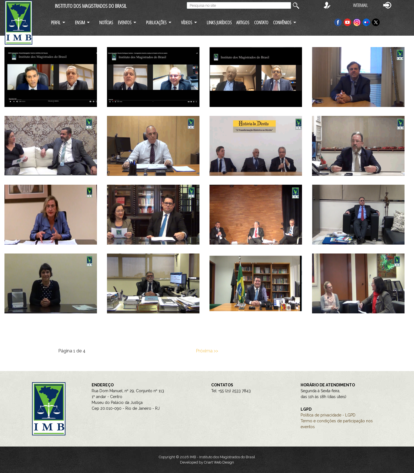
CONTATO (261, 22)
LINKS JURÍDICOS (219, 22)
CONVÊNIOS (282, 22)
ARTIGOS (242, 22)
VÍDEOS (186, 22)
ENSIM (80, 22)
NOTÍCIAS (106, 22)
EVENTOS (124, 22)
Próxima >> (207, 350)
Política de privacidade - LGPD (328, 415)
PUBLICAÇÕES (156, 22)
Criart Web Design (219, 462)
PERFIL (55, 22)
